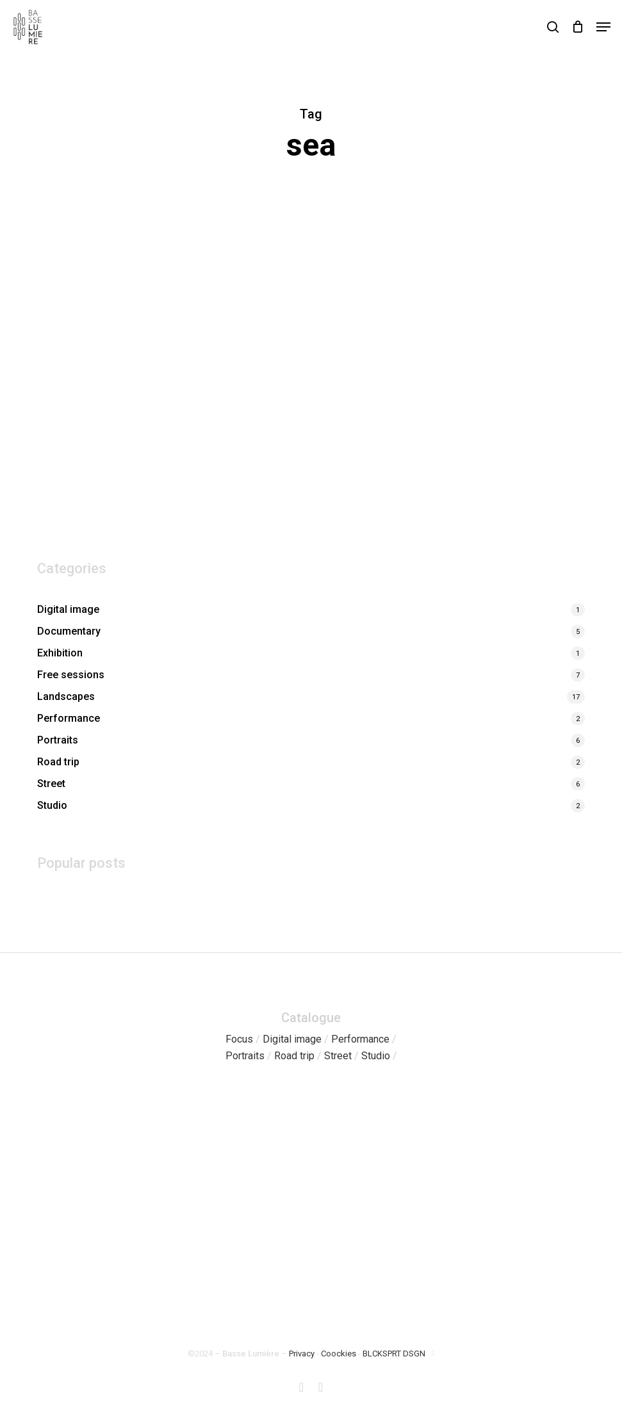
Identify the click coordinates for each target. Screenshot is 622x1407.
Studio (52, 805)
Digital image (68, 609)
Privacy (302, 1353)
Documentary (69, 631)
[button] (603, 26)
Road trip (58, 762)
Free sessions (70, 675)
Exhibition (60, 653)
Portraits (57, 740)
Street (51, 783)
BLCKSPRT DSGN (394, 1353)
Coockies (338, 1353)
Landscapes (66, 696)
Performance (68, 718)
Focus (239, 1039)
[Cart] (577, 27)
